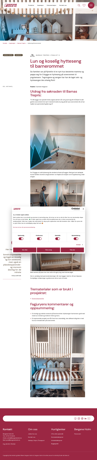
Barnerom (18, 55)
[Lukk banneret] (83, 208)
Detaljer (78, 244)
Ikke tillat (24, 250)
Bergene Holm (82, 429)
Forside (5, 43)
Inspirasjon (40, 5)
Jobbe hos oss (32, 434)
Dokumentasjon (51, 5)
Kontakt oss (63, 5)
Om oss (32, 429)
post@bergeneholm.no (13, 440)
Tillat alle (72, 250)
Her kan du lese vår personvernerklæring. (24, 227)
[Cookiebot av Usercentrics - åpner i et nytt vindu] (73, 209)
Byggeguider (55, 444)
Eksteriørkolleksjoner (57, 437)
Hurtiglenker (58, 429)
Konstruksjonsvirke (38, 298)
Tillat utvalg (48, 250)
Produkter (31, 5)
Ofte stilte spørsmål (57, 434)
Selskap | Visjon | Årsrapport (36, 440)
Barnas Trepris (21, 43)
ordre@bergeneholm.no (14, 438)
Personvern (77, 434)
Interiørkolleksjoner (56, 440)
